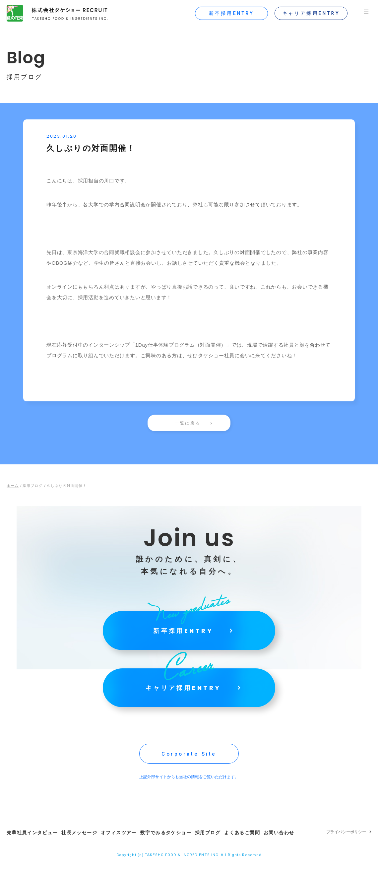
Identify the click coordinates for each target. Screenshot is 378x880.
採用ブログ (219, 846)
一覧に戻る (188, 423)
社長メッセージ (82, 846)
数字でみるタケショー (174, 846)
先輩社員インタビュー (32, 846)
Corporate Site (189, 769)
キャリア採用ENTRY (308, 13)
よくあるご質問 (257, 846)
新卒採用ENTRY (229, 13)
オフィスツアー (125, 846)
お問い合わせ (296, 846)
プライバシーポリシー (346, 846)
